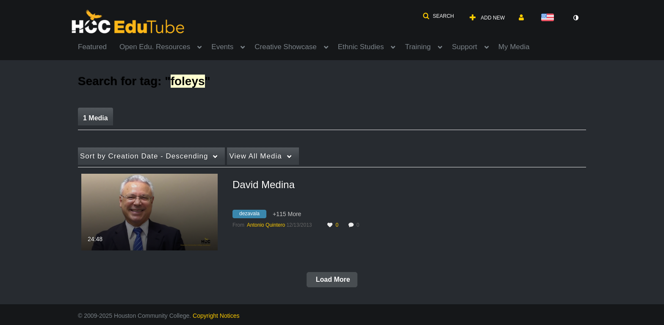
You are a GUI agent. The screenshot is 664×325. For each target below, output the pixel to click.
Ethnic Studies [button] (361, 47)
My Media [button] (514, 47)
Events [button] (222, 47)
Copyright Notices (216, 315)
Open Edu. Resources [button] (154, 47)
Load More (332, 279)
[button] (438, 16)
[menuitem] (98, 46)
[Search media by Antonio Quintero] (266, 225)
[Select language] (549, 18)
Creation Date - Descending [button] (144, 156)
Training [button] (418, 47)
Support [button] (464, 47)
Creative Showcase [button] (285, 47)
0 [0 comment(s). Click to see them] (359, 225)
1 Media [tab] (95, 118)
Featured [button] (92, 47)
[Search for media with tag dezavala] (252, 214)
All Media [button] (255, 156)
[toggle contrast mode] (575, 17)
